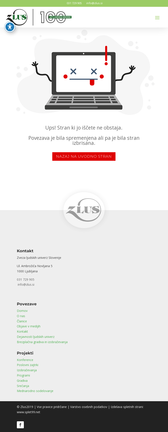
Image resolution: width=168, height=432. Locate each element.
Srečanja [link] (23, 386)
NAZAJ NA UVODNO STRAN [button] (84, 156)
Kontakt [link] (22, 331)
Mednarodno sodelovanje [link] (35, 391)
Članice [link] (22, 321)
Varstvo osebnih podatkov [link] (88, 407)
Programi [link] (23, 375)
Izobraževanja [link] (27, 370)
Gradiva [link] (22, 380)
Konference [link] (25, 360)
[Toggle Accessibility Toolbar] (10, 22)
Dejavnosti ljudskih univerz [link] (35, 337)
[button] (157, 17)
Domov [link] (22, 311)
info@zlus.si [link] (94, 3)
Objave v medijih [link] (28, 326)
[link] (84, 230)
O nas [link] (21, 316)
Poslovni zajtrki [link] (27, 365)
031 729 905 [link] (73, 3)
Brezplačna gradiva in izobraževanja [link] (42, 342)
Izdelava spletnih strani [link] (127, 407)
